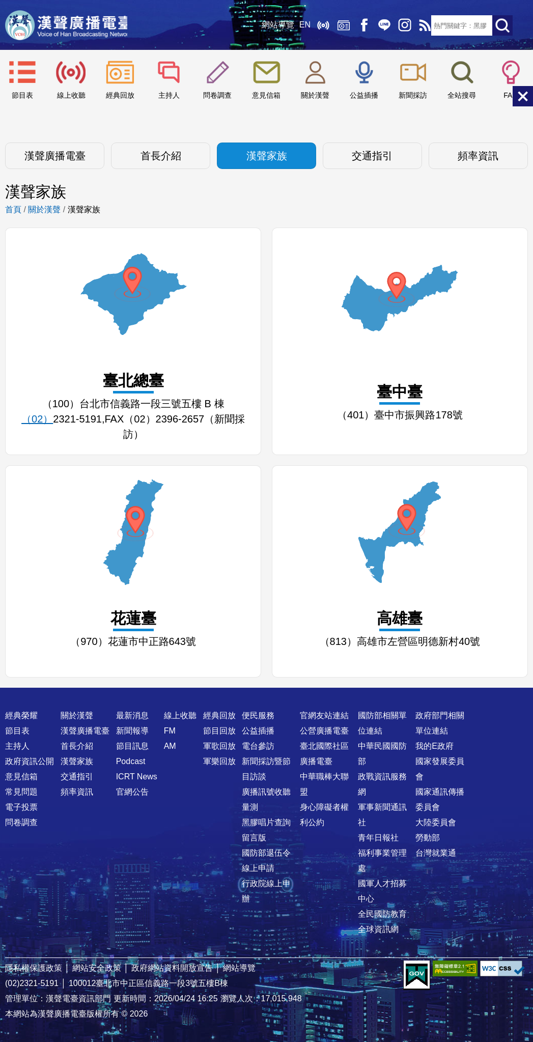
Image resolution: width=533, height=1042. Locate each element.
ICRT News (136, 776)
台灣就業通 (435, 853)
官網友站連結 (324, 715)
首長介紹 (161, 155)
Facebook (360, 25)
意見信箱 (266, 95)
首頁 (13, 209)
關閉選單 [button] (523, 96)
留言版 (254, 837)
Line (380, 25)
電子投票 (21, 807)
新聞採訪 (413, 95)
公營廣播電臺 (324, 730)
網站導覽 (274, 25)
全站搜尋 (461, 95)
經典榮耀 (21, 715)
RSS (421, 25)
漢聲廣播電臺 (68, 25)
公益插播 (364, 95)
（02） (37, 419)
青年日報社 (378, 837)
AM (170, 746)
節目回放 (219, 730)
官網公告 (132, 791)
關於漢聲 (315, 95)
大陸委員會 (435, 822)
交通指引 (372, 155)
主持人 (169, 95)
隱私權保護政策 (33, 968)
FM (170, 730)
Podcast (131, 761)
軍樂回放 (219, 761)
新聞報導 (132, 730)
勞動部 (427, 837)
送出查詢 (502, 25)
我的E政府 (434, 746)
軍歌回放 (219, 746)
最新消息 (132, 715)
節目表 (22, 95)
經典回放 (339, 25)
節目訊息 (132, 746)
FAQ (510, 95)
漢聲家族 (266, 155)
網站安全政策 (96, 968)
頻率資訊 (478, 155)
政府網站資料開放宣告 (172, 968)
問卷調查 (217, 95)
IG (400, 25)
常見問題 (21, 791)
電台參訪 (258, 746)
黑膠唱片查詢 (266, 822)
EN (300, 25)
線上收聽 (319, 25)
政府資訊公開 (29, 761)
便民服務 (258, 715)
